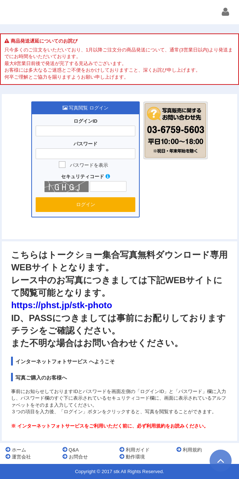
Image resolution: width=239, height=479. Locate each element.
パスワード (85, 144)
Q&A (71, 450)
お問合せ (75, 457)
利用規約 (189, 450)
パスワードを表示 (89, 165)
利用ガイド (135, 450)
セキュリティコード (85, 176)
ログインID (85, 121)
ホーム (16, 450)
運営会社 (18, 457)
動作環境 (132, 457)
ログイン (85, 204)
